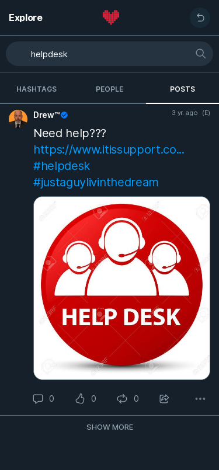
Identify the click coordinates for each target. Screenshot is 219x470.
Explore (26, 17)
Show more (109, 426)
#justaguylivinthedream (96, 182)
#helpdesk (61, 166)
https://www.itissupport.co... (109, 149)
